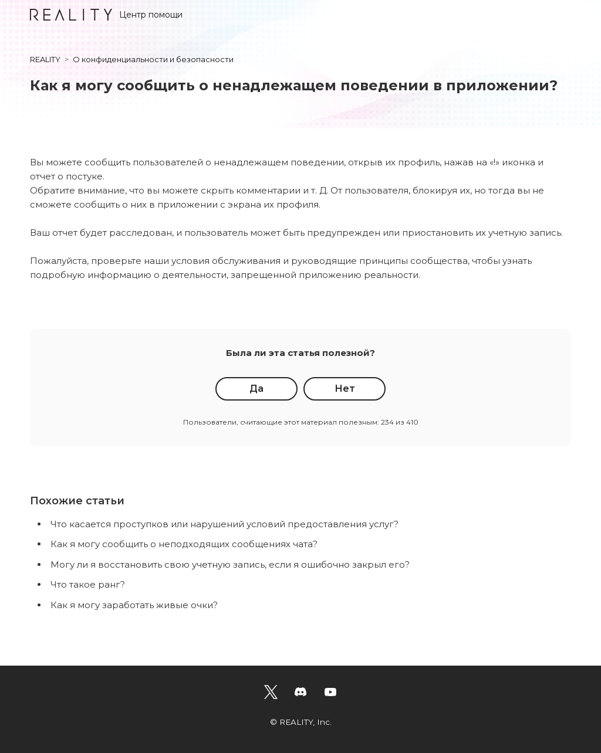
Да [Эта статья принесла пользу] (256, 388)
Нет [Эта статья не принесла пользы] (345, 388)
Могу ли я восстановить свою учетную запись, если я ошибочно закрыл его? (230, 564)
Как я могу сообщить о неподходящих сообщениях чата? (184, 544)
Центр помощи (106, 15)
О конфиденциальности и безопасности (153, 59)
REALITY (45, 59)
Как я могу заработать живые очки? (134, 604)
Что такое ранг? (87, 584)
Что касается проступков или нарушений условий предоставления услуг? (224, 524)
